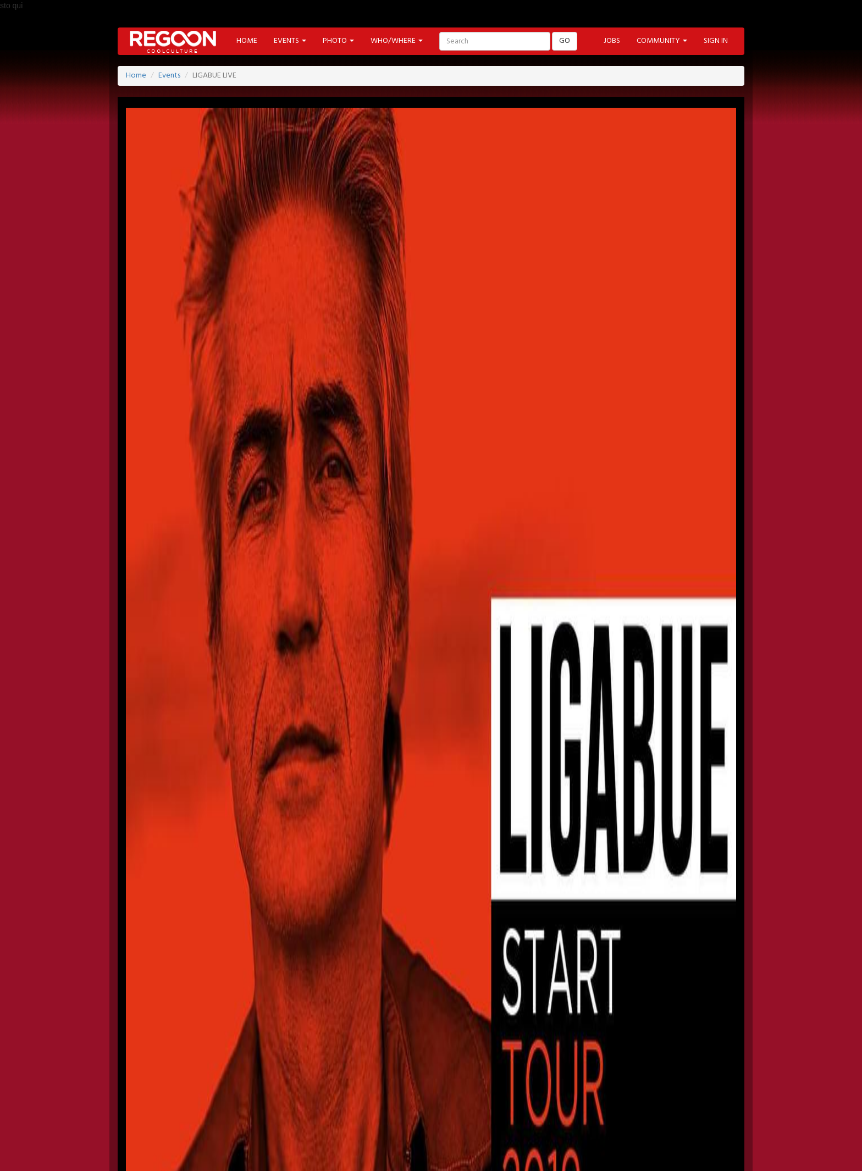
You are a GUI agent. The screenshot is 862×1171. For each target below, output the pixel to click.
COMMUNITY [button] (662, 41)
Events (169, 75)
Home (136, 75)
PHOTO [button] (338, 41)
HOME (246, 41)
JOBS (612, 41)
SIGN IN (716, 41)
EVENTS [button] (290, 41)
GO (564, 41)
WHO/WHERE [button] (397, 41)
